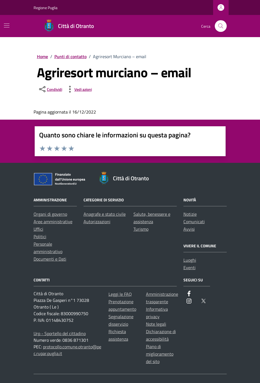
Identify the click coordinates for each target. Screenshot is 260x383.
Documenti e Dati (50, 259)
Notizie (190, 214)
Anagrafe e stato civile (105, 214)
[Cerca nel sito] (221, 26)
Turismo (140, 229)
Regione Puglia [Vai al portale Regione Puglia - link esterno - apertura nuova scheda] (45, 8)
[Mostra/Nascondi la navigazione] (6, 25)
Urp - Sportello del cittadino (60, 333)
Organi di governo (50, 214)
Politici (40, 236)
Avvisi (189, 229)
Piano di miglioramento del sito (159, 354)
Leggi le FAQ (120, 294)
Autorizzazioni (97, 221)
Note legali (156, 324)
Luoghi (189, 260)
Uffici (38, 229)
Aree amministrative (53, 221)
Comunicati (194, 221)
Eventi (189, 267)
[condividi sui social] (50, 89)
